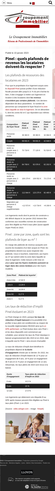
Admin (28, 463)
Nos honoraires (37, 463)
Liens (23, 463)
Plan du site (4, 463)
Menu (9, 3)
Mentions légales (14, 463)
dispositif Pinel (13, 89)
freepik (40, 409)
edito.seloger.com (21, 409)
